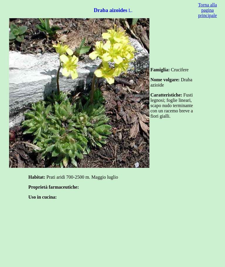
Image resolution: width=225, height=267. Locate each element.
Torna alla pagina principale (207, 10)
